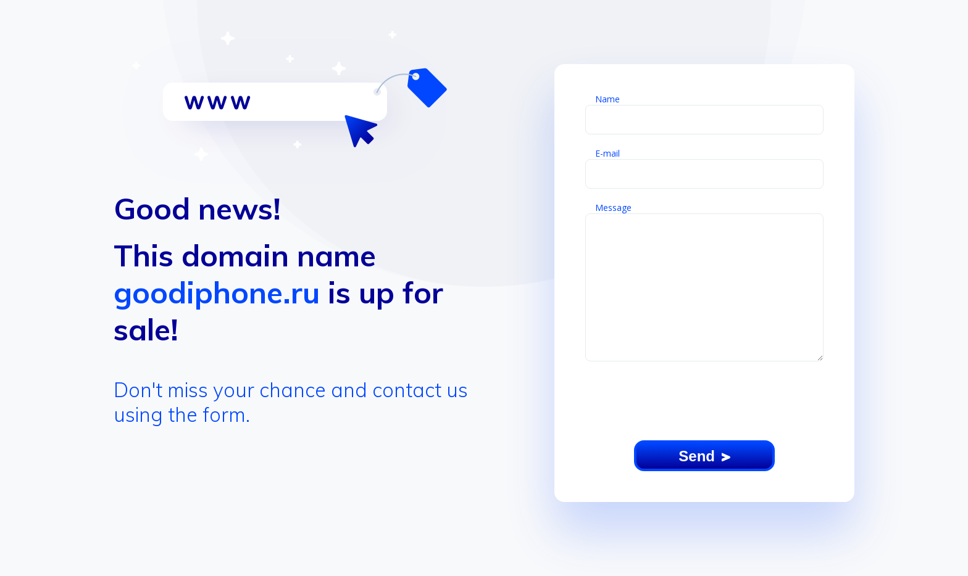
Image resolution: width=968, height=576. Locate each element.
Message (613, 207)
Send (704, 456)
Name (607, 99)
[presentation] (704, 401)
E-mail (607, 153)
